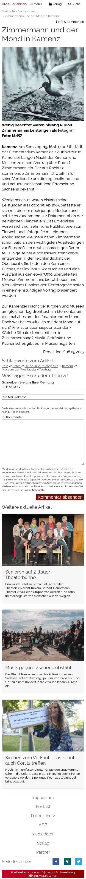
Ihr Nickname (11, 386)
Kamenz (67, 366)
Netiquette (38, 490)
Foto (5, 366)
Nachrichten (26, 11)
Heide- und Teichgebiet (41, 366)
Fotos (17, 366)
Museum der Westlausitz (19, 369)
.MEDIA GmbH (43, 875)
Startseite (8, 11)
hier (4, 490)
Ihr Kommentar (12, 417)
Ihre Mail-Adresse (14, 397)
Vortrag (45, 369)
